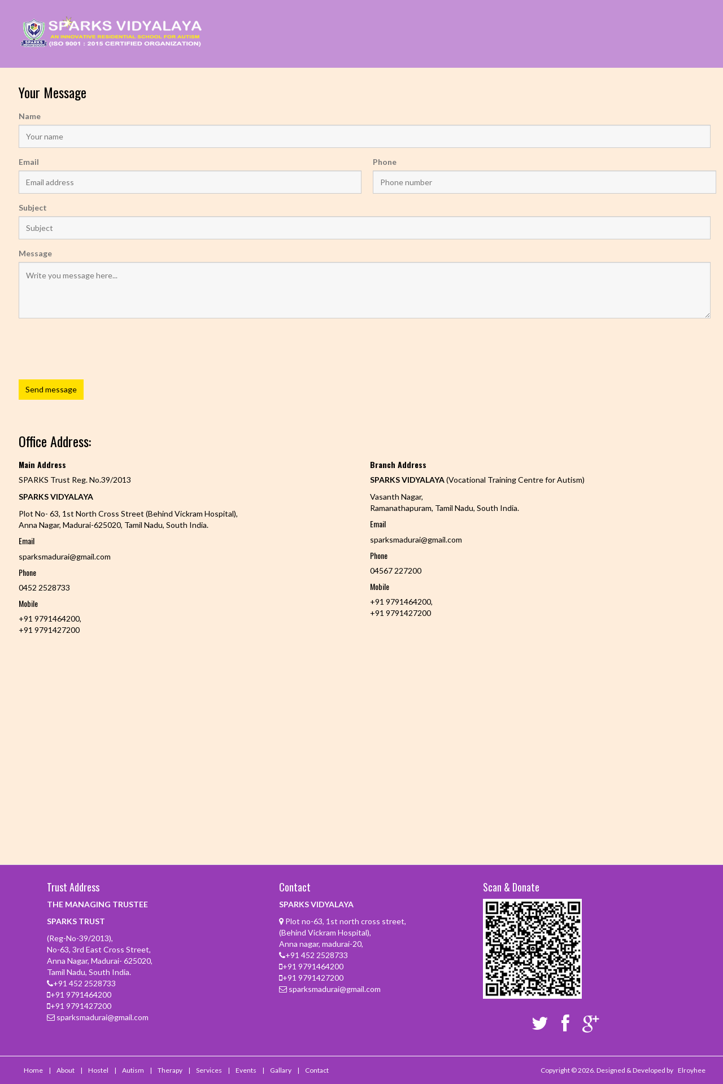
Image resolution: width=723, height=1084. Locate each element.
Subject (33, 207)
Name (30, 116)
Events (246, 1070)
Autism (133, 1070)
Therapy (170, 1070)
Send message (51, 389)
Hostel (98, 1070)
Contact (317, 1070)
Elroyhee (691, 1070)
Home (33, 1070)
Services (209, 1070)
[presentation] (104, 369)
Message (35, 253)
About (65, 1070)
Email (29, 162)
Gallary (280, 1070)
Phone (385, 162)
